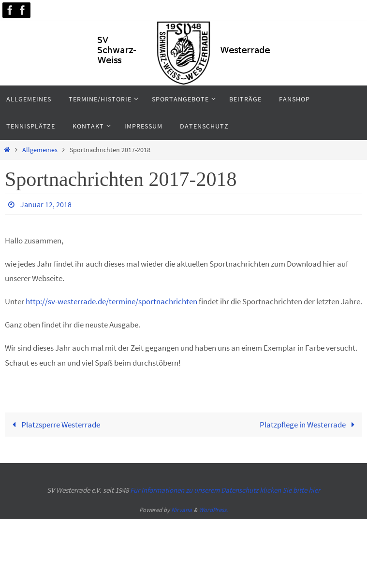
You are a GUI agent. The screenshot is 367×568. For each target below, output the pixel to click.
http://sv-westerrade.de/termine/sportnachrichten (111, 301)
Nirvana (181, 510)
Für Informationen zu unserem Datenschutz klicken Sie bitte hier (225, 490)
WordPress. (213, 510)
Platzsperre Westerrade (54, 424)
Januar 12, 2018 (46, 204)
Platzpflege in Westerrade (309, 424)
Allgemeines (40, 150)
